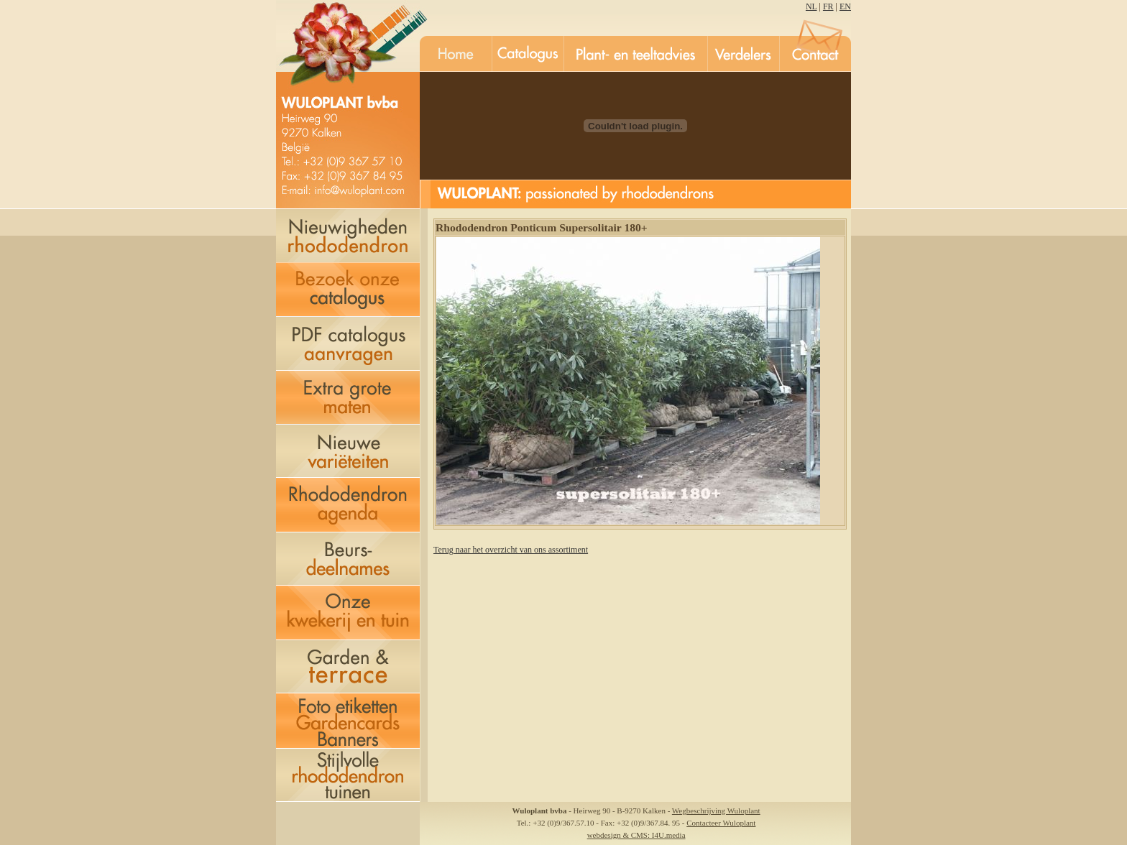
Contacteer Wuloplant (720, 822)
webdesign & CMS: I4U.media (636, 835)
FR (828, 6)
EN (845, 6)
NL (811, 6)
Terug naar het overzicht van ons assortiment (510, 550)
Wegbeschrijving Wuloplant (716, 810)
